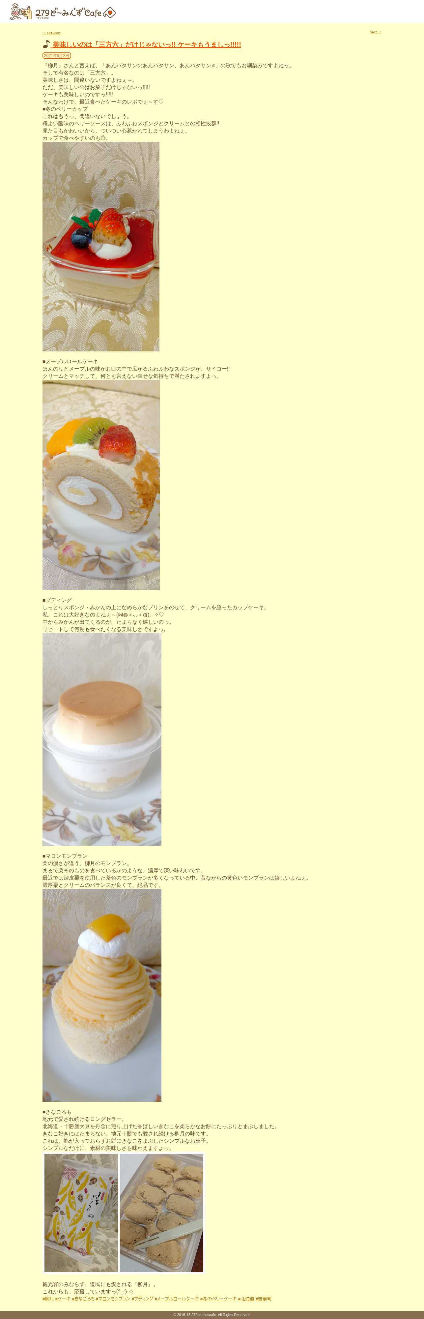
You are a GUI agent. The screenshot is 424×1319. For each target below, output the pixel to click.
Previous (51, 33)
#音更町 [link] (264, 1299)
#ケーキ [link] (63, 1299)
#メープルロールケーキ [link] (177, 1299)
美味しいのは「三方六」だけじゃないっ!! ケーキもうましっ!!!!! (147, 44)
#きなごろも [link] (83, 1299)
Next (376, 32)
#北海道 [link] (246, 1299)
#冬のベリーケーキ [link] (218, 1299)
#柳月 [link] (48, 1299)
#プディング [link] (143, 1299)
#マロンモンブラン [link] (113, 1299)
